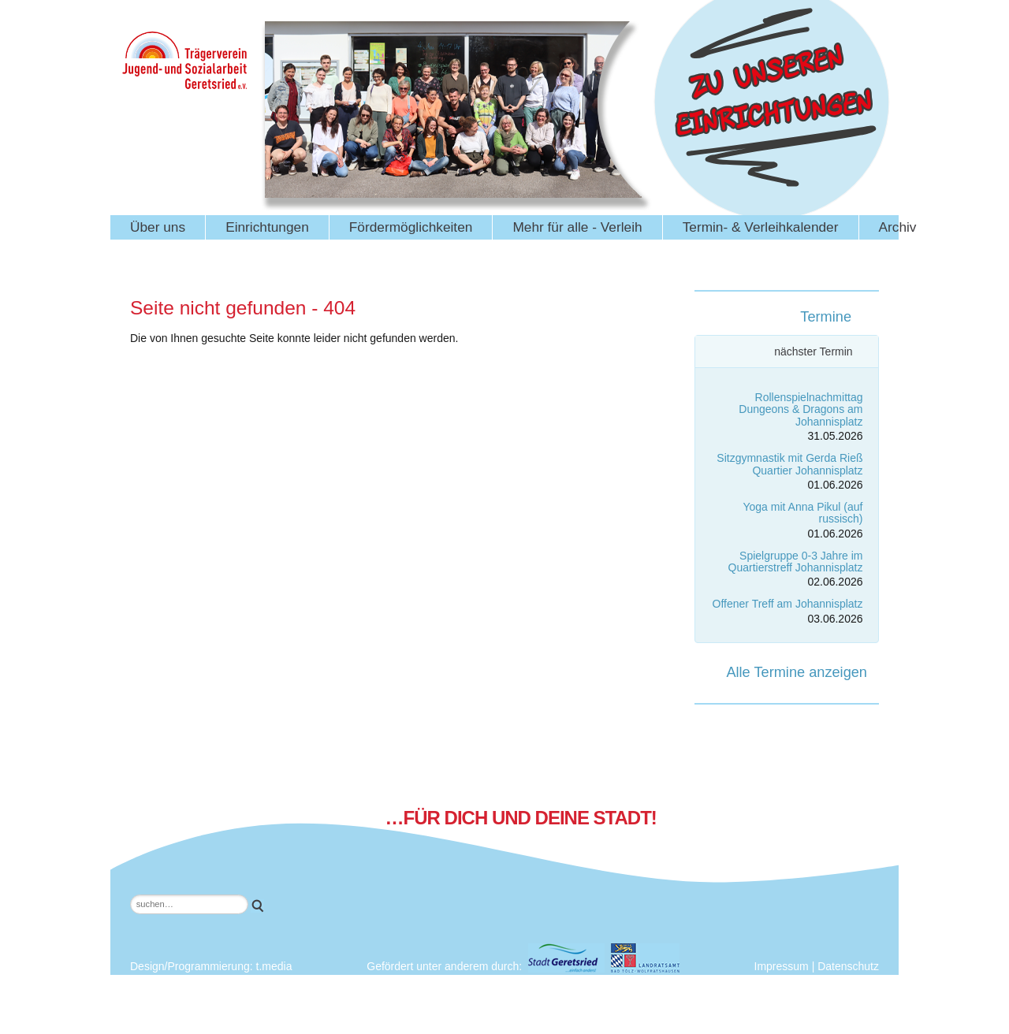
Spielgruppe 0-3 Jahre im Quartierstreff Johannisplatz (795, 561)
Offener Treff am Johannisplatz (788, 603)
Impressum (781, 966)
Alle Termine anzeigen (796, 672)
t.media (274, 966)
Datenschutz (848, 966)
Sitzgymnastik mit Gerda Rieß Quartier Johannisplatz (789, 464)
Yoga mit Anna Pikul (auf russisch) (802, 512)
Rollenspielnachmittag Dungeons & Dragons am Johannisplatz (800, 409)
